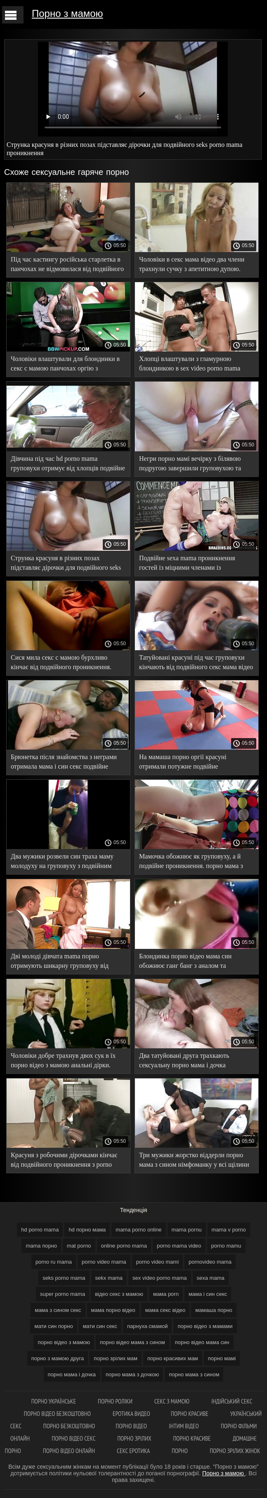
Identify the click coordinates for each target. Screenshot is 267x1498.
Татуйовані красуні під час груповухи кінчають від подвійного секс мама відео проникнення (196, 663)
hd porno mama (40, 1230)
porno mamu (226, 1246)
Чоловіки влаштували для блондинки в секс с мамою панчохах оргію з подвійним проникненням (65, 365)
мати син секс (100, 1326)
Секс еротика (134, 1451)
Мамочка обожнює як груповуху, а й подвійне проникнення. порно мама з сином (191, 862)
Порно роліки (116, 1401)
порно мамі (222, 1358)
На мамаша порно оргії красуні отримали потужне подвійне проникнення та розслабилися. (183, 763)
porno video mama (104, 1262)
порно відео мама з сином (132, 1342)
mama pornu (187, 1230)
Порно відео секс (74, 1438)
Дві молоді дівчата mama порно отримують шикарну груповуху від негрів (60, 962)
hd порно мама (87, 1230)
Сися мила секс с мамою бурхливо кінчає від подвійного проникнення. (61, 662)
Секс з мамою (172, 1401)
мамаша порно (213, 1310)
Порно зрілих (134, 1438)
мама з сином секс (58, 1310)
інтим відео (184, 1426)
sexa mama (210, 1278)
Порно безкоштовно (69, 1426)
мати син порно (53, 1326)
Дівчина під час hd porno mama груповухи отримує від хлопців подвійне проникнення (68, 464)
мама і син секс (208, 1294)
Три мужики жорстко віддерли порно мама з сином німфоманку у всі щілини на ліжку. (194, 1161)
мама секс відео (165, 1310)
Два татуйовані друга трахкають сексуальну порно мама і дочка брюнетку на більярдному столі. (184, 1061)
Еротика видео (131, 1414)
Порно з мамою (67, 13)
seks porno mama (64, 1278)
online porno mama (124, 1246)
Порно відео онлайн (69, 1451)
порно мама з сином (194, 1374)
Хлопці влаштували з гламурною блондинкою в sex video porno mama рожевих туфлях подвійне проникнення (194, 365)
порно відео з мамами (204, 1326)
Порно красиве (190, 1414)
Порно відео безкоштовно (58, 1414)
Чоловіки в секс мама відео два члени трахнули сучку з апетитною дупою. (191, 264)
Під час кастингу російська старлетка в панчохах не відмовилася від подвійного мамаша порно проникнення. (67, 265)
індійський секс (231, 1401)
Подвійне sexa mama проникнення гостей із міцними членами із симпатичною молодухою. (187, 564)
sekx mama (109, 1278)
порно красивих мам (172, 1358)
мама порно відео (113, 1310)
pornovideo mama (210, 1262)
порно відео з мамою (64, 1342)
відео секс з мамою (119, 1294)
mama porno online (138, 1230)
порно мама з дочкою (132, 1374)
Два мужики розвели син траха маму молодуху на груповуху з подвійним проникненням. (62, 862)
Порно (180, 1451)
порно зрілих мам (115, 1358)
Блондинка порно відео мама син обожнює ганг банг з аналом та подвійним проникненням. (185, 962)
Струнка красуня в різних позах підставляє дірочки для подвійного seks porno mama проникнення (66, 564)
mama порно (41, 1246)
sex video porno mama (159, 1278)
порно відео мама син (202, 1342)
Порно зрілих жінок (235, 1451)
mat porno (79, 1246)
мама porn (166, 1294)
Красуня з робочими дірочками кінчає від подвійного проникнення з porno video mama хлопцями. (64, 1161)
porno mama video (179, 1246)
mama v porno (229, 1230)
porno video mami (157, 1262)
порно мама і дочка (72, 1374)
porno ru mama (53, 1262)
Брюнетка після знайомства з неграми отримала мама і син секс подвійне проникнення (64, 763)
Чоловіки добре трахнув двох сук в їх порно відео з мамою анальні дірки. (63, 1060)
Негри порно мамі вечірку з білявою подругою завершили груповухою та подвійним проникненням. (190, 464)
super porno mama (62, 1294)
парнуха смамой (147, 1326)
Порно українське (54, 1401)
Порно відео (132, 1426)
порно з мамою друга (57, 1358)
